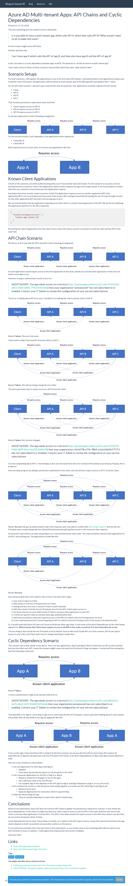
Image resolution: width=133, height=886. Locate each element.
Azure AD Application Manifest (26, 846)
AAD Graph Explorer (97, 527)
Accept (119, 879)
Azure (11, 857)
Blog (31, 4)
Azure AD (19, 857)
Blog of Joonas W (15, 3)
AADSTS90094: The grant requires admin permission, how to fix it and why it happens (50, 868)
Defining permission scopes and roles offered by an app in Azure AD (42, 865)
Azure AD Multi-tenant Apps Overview (30, 849)
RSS (50, 4)
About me (41, 4)
